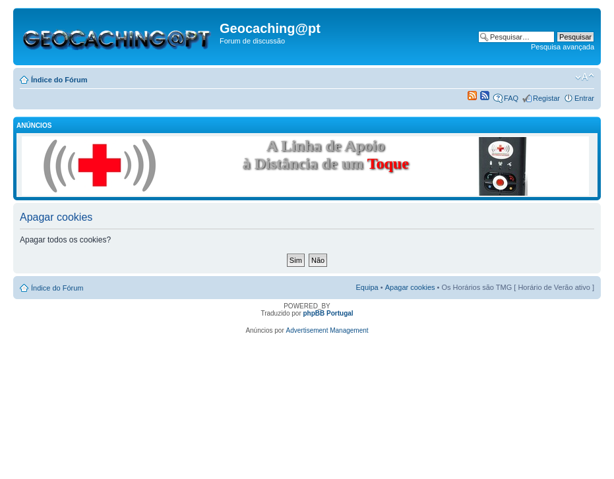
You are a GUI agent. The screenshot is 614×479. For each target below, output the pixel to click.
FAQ (511, 98)
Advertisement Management (327, 330)
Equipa (366, 287)
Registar (546, 98)
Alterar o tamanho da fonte (584, 77)
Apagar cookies (410, 287)
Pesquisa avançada (562, 47)
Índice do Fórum (59, 80)
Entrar (584, 98)
